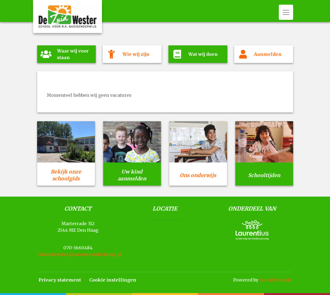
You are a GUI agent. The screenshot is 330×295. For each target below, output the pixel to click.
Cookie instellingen (112, 280)
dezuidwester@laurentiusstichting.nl (80, 254)
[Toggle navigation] (286, 12)
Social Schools (276, 280)
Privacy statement (60, 280)
